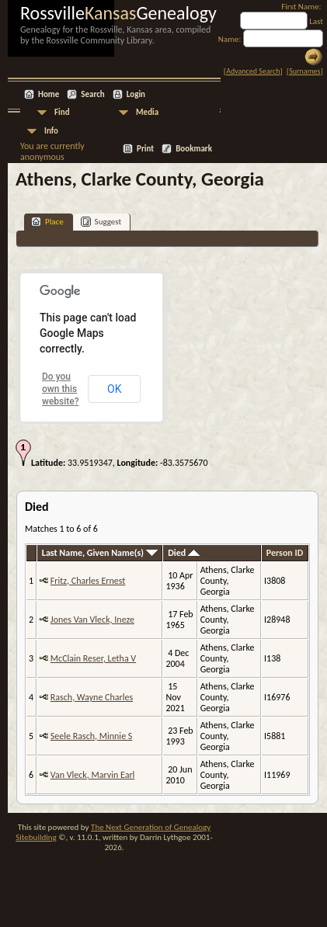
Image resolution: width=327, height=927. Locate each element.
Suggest (101, 221)
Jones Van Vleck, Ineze (92, 619)
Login (136, 94)
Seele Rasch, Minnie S (91, 736)
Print (145, 149)
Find (62, 112)
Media (147, 112)
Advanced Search (253, 71)
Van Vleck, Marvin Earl (92, 774)
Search (92, 94)
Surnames (304, 71)
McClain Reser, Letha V (93, 658)
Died (184, 552)
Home (48, 94)
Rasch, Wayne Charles (91, 697)
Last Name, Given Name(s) (100, 552)
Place (47, 221)
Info (51, 131)
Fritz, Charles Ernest (88, 580)
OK (114, 389)
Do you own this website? (60, 389)
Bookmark (194, 149)
